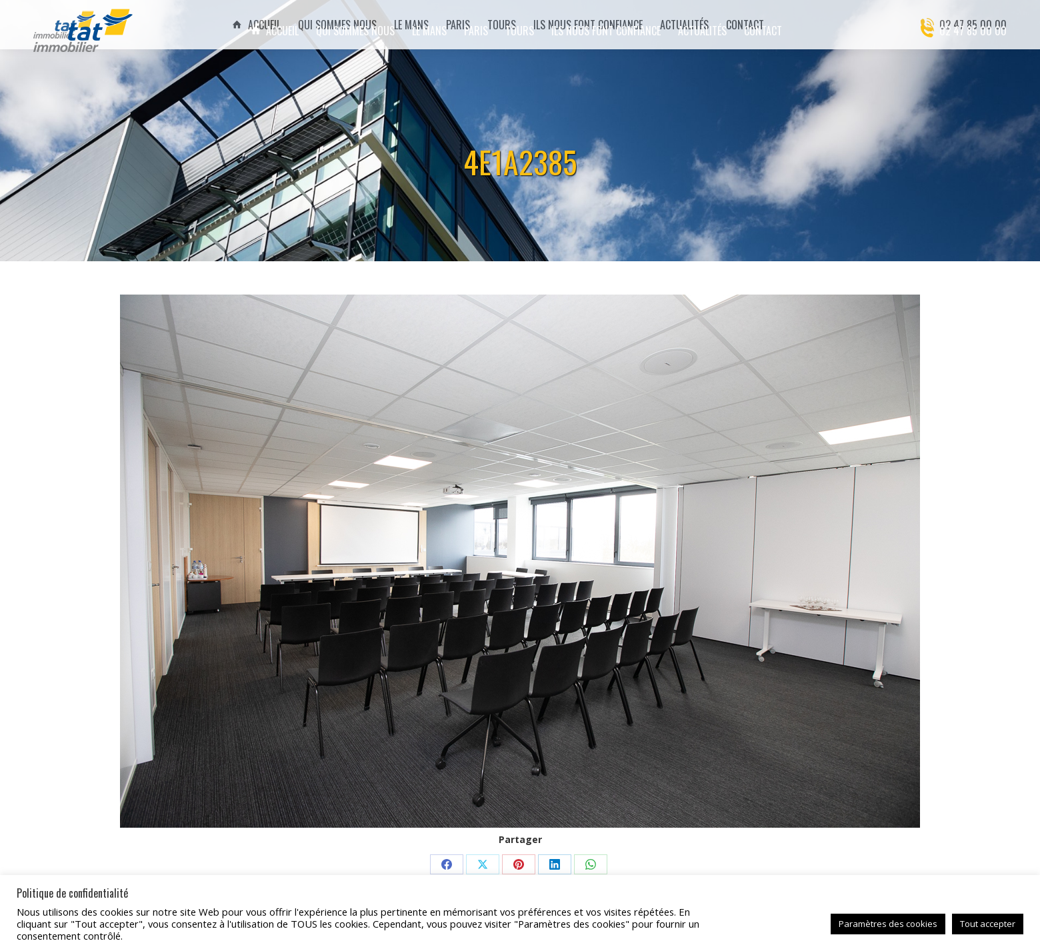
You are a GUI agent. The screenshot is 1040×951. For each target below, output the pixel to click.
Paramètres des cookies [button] (888, 924)
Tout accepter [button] (987, 924)
